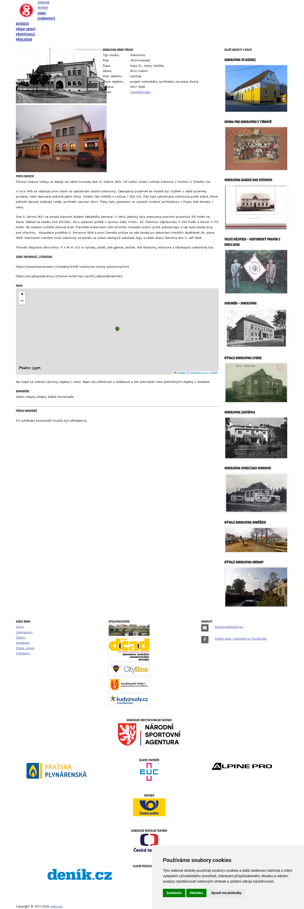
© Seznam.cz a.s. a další (202, 372)
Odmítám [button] (196, 893)
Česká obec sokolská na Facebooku (241, 638)
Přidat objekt (26, 29)
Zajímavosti (46, 18)
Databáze (22, 24)
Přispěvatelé (25, 34)
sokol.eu (56, 906)
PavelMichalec (140, 92)
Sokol (42, 13)
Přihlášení (24, 39)
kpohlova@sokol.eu (229, 627)
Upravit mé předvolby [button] (226, 893)
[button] (117, 329)
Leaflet (179, 372)
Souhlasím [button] (174, 893)
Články (20, 637)
